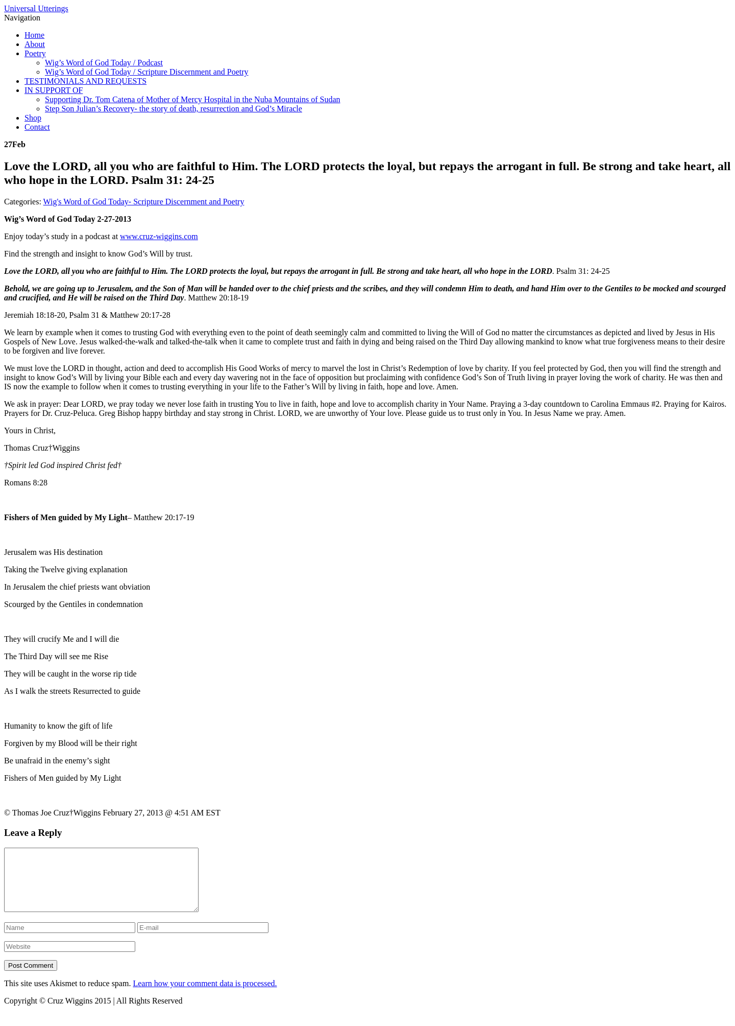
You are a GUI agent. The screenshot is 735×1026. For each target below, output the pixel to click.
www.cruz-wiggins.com (159, 236)
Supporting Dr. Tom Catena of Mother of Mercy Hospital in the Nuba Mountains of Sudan (192, 99)
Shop (32, 117)
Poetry (35, 53)
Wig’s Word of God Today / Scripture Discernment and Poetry (147, 71)
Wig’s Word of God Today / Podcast (104, 62)
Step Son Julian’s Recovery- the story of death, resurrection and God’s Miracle (173, 108)
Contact (37, 127)
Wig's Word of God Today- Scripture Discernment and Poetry (143, 201)
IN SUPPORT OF (53, 90)
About (34, 44)
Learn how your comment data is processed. (205, 995)
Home (34, 35)
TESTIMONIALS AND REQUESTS (85, 81)
